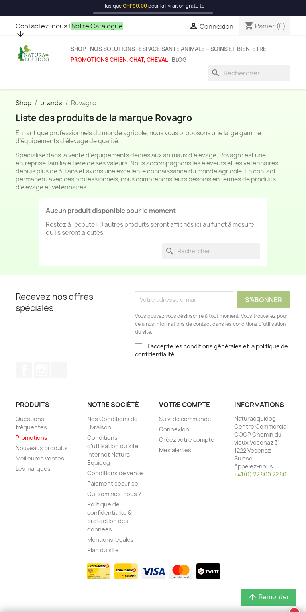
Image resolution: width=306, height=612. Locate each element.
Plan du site (103, 550)
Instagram (42, 370)
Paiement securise (112, 483)
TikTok (59, 370)
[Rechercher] (249, 73)
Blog (179, 59)
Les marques (33, 468)
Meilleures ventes (40, 458)
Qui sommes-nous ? (114, 494)
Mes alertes (175, 450)
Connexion (174, 429)
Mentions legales (110, 539)
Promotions (31, 437)
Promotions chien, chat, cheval (119, 59)
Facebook (24, 370)
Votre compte (184, 404)
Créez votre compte (186, 439)
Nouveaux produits (42, 448)
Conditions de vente (115, 473)
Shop (78, 49)
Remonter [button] (269, 597)
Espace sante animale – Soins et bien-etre (203, 49)
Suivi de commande (185, 419)
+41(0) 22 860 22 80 (260, 474)
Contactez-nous (41, 26)
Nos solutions (112, 49)
